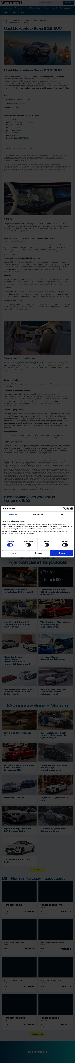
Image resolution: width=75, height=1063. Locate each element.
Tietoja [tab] (62, 514)
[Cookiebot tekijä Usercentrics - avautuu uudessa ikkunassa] (64, 508)
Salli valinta (37, 553)
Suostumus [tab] (13, 514)
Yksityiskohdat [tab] (37, 514)
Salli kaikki (61, 553)
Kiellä (14, 553)
